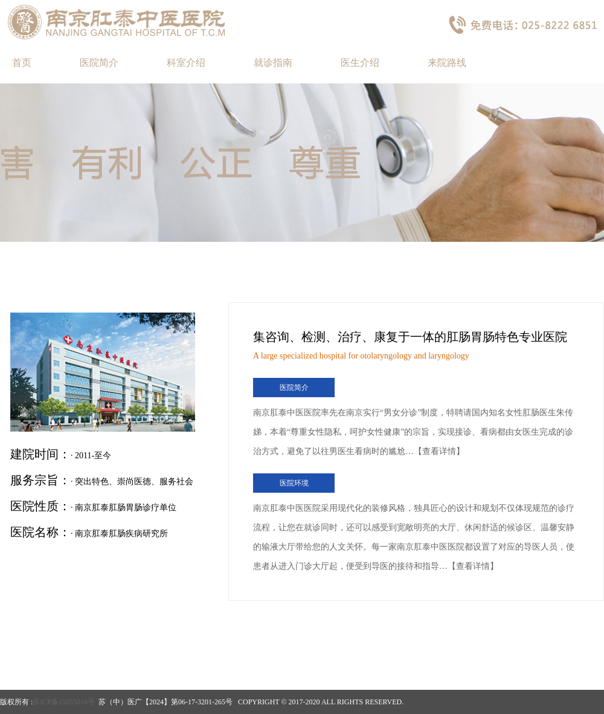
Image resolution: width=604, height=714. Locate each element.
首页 (21, 62)
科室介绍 (186, 62)
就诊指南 (273, 62)
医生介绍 (360, 62)
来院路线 (447, 62)
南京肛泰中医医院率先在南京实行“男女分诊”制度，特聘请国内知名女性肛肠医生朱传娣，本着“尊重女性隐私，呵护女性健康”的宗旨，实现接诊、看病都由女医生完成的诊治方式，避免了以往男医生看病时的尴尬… (413, 432)
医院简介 (99, 62)
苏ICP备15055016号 (64, 702)
